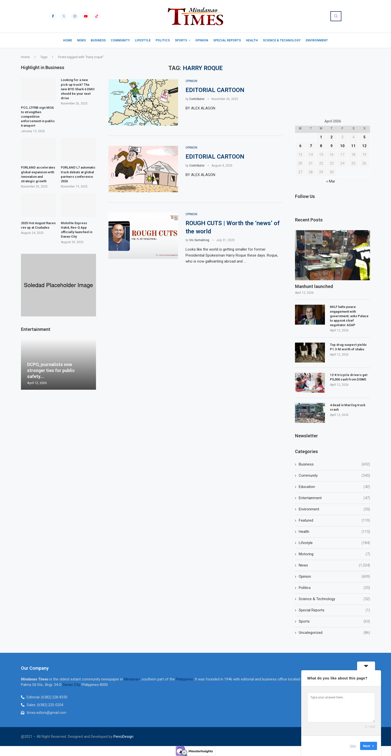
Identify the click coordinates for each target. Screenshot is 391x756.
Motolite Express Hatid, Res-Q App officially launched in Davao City (76, 230)
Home (67, 40)
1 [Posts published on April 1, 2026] (321, 137)
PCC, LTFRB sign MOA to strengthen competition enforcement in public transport (38, 117)
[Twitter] (64, 16)
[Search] (335, 16)
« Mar (330, 181)
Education (334, 486)
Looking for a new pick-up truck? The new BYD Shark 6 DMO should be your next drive (78, 89)
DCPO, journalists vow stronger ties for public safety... (51, 370)
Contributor (196, 99)
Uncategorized (334, 632)
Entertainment (334, 498)
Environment (317, 40)
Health (252, 40)
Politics (163, 40)
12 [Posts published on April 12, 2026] (364, 146)
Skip (353, 746)
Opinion (201, 40)
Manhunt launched (314, 286)
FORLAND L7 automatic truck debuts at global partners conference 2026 (78, 174)
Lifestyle (143, 40)
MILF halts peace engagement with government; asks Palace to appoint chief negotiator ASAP (349, 316)
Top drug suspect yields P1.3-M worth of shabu (348, 347)
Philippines (184, 679)
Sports (181, 40)
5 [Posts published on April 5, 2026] (364, 137)
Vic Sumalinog (199, 240)
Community (120, 40)
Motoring (334, 554)
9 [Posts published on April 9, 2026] (331, 146)
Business (98, 40)
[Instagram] (75, 16)
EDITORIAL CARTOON (215, 90)
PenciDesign (123, 736)
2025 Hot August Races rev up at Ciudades (38, 225)
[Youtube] (86, 16)
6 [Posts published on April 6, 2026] (300, 146)
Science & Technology (282, 40)
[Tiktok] (97, 16)
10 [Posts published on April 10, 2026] (342, 146)
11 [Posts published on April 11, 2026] (353, 146)
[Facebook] (53, 16)
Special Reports (227, 40)
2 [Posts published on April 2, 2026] (331, 137)
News (81, 40)
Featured (334, 520)
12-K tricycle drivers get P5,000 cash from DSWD (348, 377)
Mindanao (132, 679)
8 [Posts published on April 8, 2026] (321, 146)
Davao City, (72, 684)
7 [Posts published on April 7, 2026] (311, 146)
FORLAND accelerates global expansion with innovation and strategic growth (38, 174)
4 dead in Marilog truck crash (347, 407)
